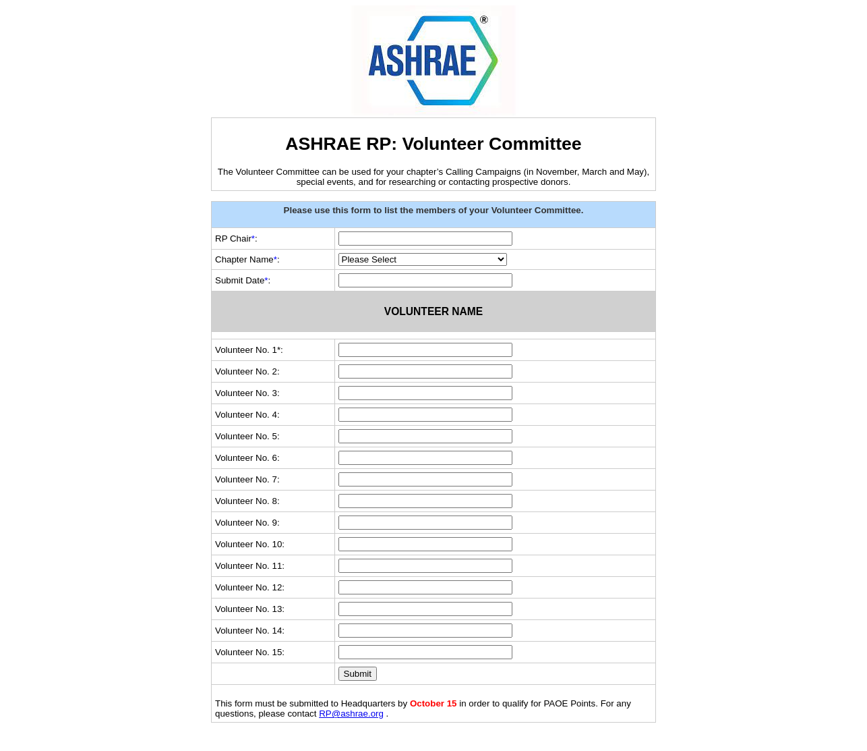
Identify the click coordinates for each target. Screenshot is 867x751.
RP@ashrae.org (351, 713)
